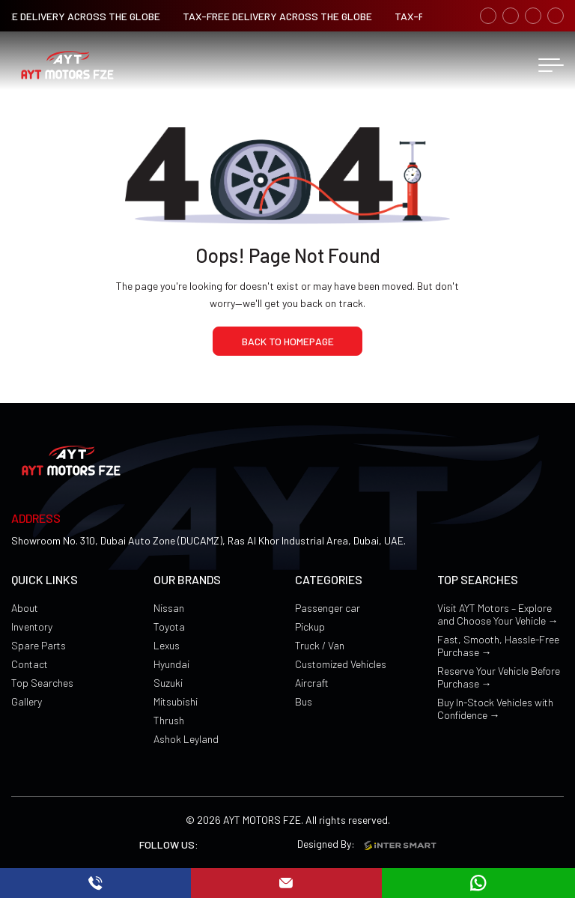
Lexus (166, 645)
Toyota (169, 626)
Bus (303, 701)
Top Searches (42, 682)
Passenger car (327, 607)
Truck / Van (319, 645)
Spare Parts (38, 645)
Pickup (310, 626)
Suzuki (168, 682)
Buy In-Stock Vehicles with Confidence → (495, 708)
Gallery (26, 701)
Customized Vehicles (340, 664)
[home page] (287, 341)
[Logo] (67, 65)
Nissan (168, 607)
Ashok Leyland (186, 738)
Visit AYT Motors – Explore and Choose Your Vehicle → (498, 614)
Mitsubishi (175, 701)
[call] (95, 883)
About (24, 607)
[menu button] (551, 65)
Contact (29, 664)
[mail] (286, 883)
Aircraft (312, 682)
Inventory (31, 626)
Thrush (168, 720)
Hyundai (171, 664)
